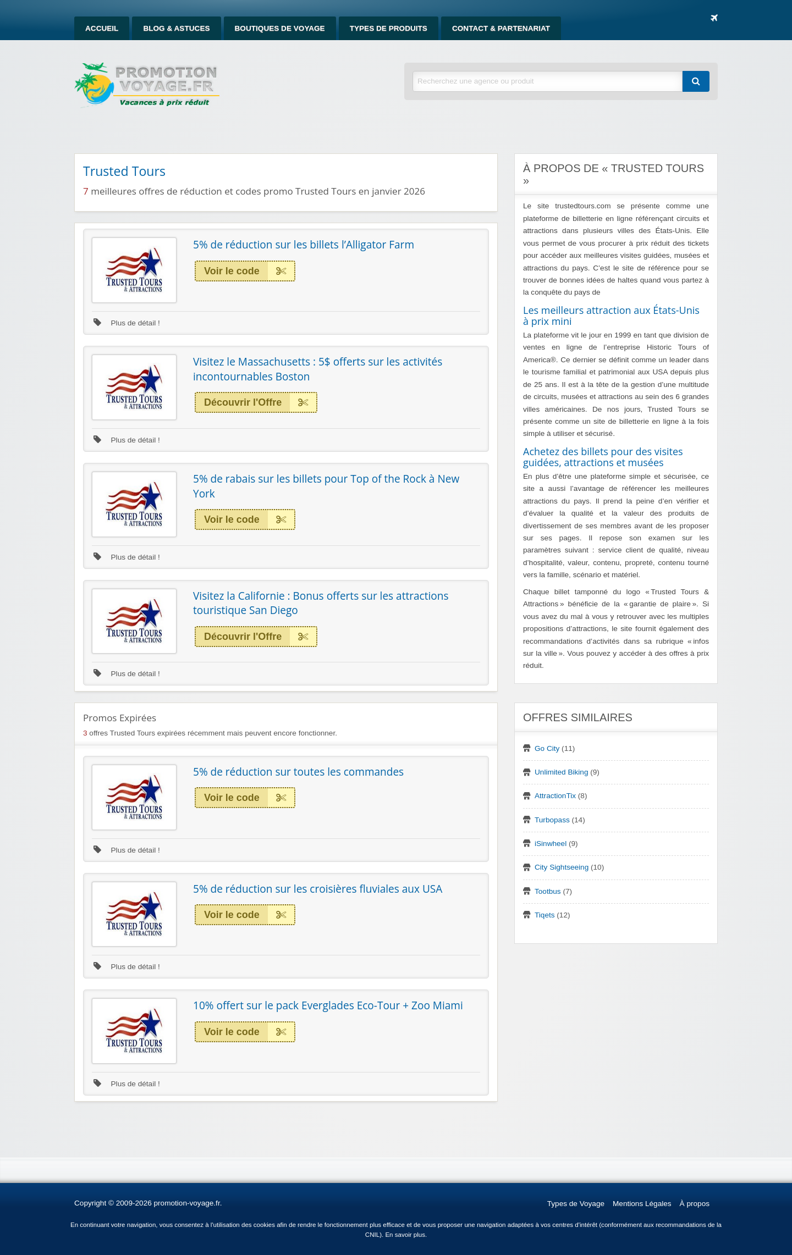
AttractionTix (555, 796)
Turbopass (552, 820)
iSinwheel (550, 843)
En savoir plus (405, 1234)
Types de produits (388, 28)
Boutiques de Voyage (280, 28)
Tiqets (545, 915)
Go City (547, 748)
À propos (695, 1203)
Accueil (101, 28)
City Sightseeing (561, 867)
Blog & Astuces (176, 28)
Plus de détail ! (127, 323)
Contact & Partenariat (501, 28)
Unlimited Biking (561, 772)
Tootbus (548, 891)
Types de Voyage (575, 1203)
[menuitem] (101, 28)
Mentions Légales (642, 1203)
